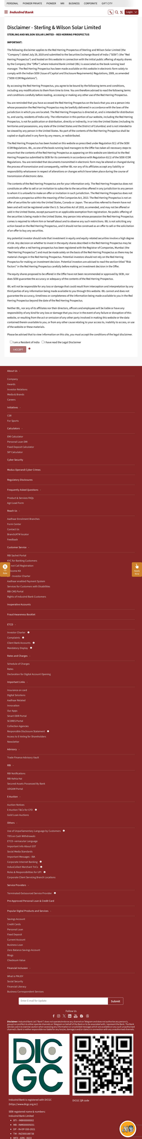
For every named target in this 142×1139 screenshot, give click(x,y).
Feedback (12, 539)
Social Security (15, 981)
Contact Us (13, 529)
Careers (11, 400)
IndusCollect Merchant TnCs (22, 867)
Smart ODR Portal (17, 716)
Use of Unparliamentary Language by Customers (34, 831)
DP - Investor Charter (18, 576)
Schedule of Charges (18, 664)
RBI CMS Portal (15, 591)
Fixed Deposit (14, 934)
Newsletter (13, 742)
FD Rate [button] (5, 569)
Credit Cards (14, 924)
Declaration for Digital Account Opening (29, 674)
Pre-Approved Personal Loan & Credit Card (30, 901)
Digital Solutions (16, 695)
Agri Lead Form (15, 503)
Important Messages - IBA (21, 857)
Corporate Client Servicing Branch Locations (31, 877)
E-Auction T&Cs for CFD (20, 810)
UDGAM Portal (15, 789)
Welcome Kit (14, 571)
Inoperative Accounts (19, 604)
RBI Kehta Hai (14, 779)
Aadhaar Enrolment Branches (23, 519)
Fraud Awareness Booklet (21, 614)
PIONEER (51, 3)
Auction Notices (15, 805)
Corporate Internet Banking (22, 862)
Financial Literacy (16, 987)
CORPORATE (90, 3)
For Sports (13, 421)
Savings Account (16, 919)
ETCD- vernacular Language (22, 841)
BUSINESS (74, 3)
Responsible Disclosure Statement (26, 731)
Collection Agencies (18, 726)
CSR (9, 416)
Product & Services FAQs (20, 498)
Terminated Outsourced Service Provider (29, 893)
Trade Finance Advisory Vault (23, 757)
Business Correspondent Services (25, 992)
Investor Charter (16, 632)
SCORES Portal (15, 721)
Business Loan (15, 945)
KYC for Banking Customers (22, 561)
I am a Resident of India (25, 342)
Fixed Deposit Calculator (20, 447)
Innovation (13, 706)
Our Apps (12, 711)
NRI (62, 3)
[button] (137, 569)
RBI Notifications (16, 773)
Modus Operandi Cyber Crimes (23, 470)
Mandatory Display (17, 648)
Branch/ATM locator (18, 534)
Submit (115, 1001)
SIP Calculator (15, 452)
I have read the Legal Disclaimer (61, 342)
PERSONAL (12, 3)
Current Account (16, 940)
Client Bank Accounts (19, 643)
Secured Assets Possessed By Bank (26, 784)
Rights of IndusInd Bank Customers (26, 597)
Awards (11, 384)
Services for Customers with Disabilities (28, 586)
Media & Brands (15, 394)
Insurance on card (17, 690)
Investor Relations (17, 389)
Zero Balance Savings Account (23, 950)
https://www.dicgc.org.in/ (23, 1104)
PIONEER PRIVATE (32, 3)
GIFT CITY (107, 3)
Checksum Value (16, 960)
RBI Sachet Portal (16, 555)
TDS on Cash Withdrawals (21, 836)
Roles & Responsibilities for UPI (24, 872)
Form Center (14, 524)
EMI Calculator (15, 437)
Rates (10, 669)
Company (12, 379)
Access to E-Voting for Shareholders (26, 736)
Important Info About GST (21, 846)
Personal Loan (15, 929)
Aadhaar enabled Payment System (26, 581)
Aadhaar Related (16, 700)
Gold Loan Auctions (18, 815)
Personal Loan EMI (17, 442)
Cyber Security (15, 460)
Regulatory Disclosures (20, 480)
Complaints (13, 638)
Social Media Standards (20, 852)
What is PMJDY (15, 976)
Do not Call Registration (20, 566)
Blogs (10, 955)
